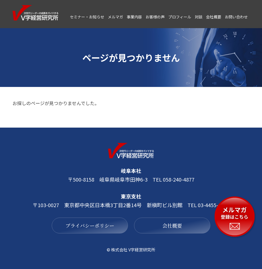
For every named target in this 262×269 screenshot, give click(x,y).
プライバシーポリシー (85, 225)
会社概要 (177, 225)
